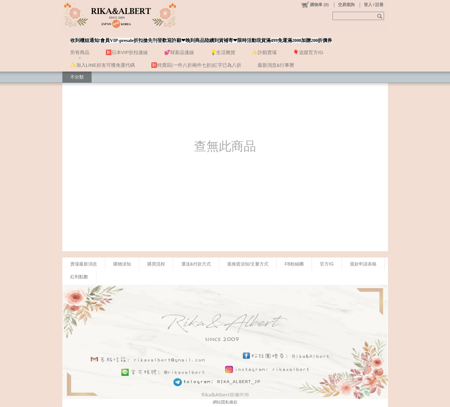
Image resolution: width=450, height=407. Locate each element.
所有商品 (79, 52)
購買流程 (156, 263)
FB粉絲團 (294, 263)
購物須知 (122, 263)
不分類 (77, 76)
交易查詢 (346, 4)
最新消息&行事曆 (276, 65)
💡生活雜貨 (222, 52)
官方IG (327, 263)
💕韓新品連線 (179, 52)
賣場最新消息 (83, 263)
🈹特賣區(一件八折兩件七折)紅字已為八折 (196, 65)
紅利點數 (79, 276)
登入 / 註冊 (374, 4)
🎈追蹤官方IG (308, 52)
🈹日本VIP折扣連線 (127, 52)
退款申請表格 (363, 263)
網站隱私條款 (225, 402)
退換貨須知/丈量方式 (247, 263)
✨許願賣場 (264, 52)
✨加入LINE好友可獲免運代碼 (102, 65)
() (315, 5)
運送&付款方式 (196, 263)
